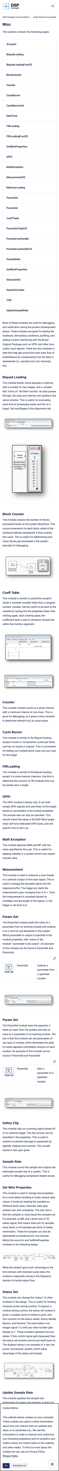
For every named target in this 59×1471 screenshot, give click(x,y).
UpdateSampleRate (17, 310)
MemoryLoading (15, 187)
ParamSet (12, 208)
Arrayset (11, 44)
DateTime (11, 115)
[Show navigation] (52, 1464)
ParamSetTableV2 (16, 228)
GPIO (9, 156)
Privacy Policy (10, 1455)
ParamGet (12, 197)
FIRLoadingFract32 (17, 136)
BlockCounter (14, 74)
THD (8, 300)
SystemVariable (15, 289)
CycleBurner (13, 95)
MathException (14, 167)
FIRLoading (12, 126)
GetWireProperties (16, 146)
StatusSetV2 (13, 279)
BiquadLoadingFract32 (19, 64)
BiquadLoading (14, 54)
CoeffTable (12, 218)
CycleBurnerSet (15, 105)
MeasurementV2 (15, 177)
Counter (10, 85)
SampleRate (13, 259)
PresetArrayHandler (17, 238)
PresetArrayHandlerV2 (19, 249)
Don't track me (19, 1465)
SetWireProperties (16, 269)
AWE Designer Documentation (16, 17)
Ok (6, 1465)
